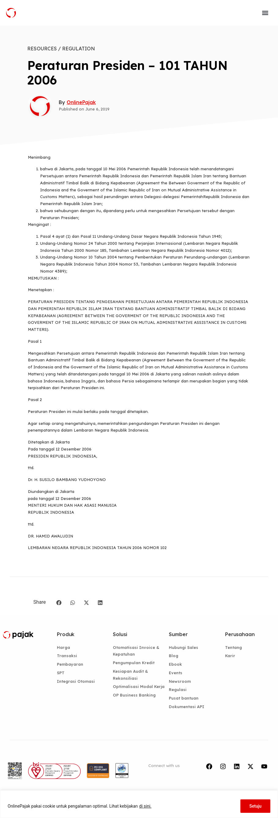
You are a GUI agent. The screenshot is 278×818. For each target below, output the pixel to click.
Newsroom (180, 681)
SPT (61, 672)
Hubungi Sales (183, 647)
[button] (265, 13)
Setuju (255, 806)
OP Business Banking (134, 695)
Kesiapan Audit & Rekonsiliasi (130, 675)
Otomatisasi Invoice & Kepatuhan (136, 651)
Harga (63, 647)
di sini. (145, 806)
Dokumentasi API (186, 706)
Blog (173, 655)
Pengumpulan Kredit (133, 662)
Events (175, 672)
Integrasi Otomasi (76, 681)
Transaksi (67, 655)
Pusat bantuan (183, 698)
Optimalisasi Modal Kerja (139, 686)
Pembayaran (70, 664)
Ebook (175, 664)
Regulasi (178, 689)
